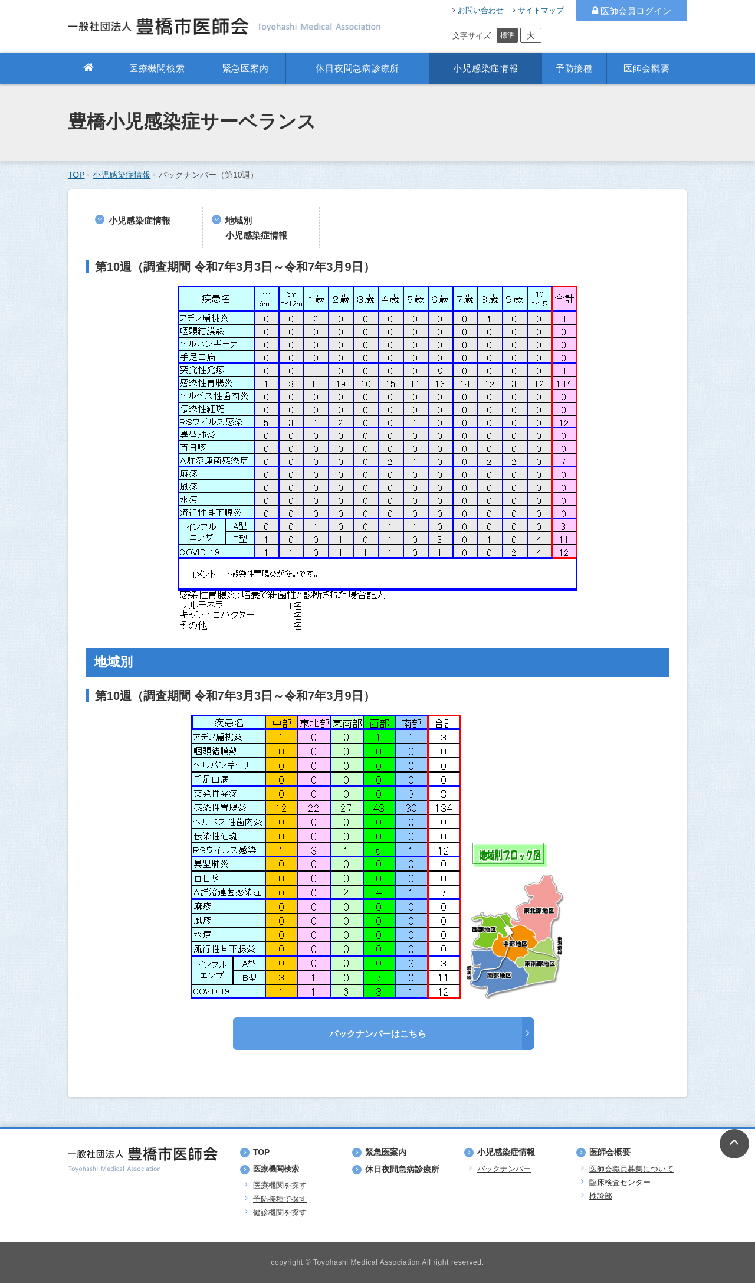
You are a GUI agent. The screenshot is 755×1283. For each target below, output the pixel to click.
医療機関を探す (280, 1185)
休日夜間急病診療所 (357, 68)
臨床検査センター (620, 1182)
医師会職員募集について (631, 1168)
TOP (76, 174)
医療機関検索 (157, 68)
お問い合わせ (478, 10)
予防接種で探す (280, 1198)
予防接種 (574, 68)
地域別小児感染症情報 (256, 227)
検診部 (600, 1196)
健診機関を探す (280, 1212)
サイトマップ (538, 10)
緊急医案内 (245, 68)
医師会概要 (646, 68)
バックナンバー (504, 1168)
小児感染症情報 (485, 68)
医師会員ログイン (631, 11)
